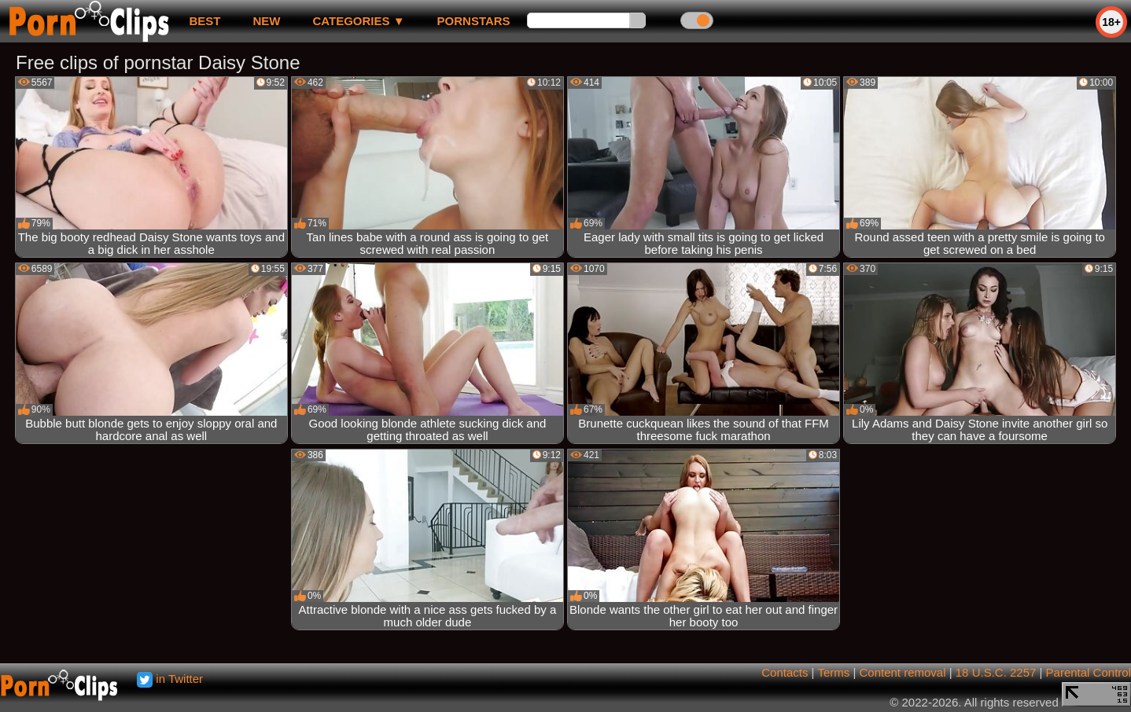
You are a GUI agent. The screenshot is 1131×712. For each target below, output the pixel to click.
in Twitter (170, 678)
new (266, 21)
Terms (833, 672)
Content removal (902, 672)
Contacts (784, 672)
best (204, 21)
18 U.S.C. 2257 (996, 672)
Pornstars (473, 21)
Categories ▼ (358, 21)
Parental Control (1088, 672)
